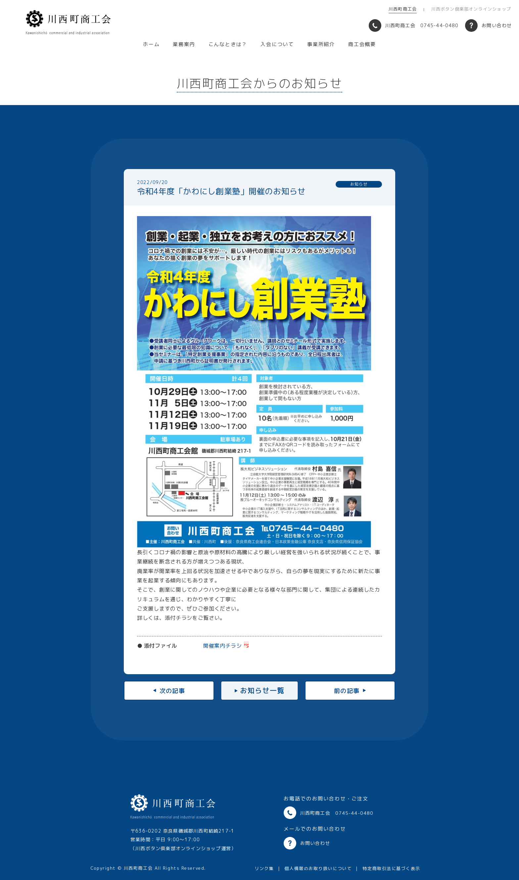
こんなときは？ (228, 44)
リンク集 (264, 868)
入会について (277, 44)
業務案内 (184, 44)
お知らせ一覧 (262, 690)
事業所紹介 (321, 44)
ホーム (151, 44)
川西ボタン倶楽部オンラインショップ (471, 9)
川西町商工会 (403, 9)
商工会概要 (362, 44)
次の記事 (167, 690)
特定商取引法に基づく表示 (391, 868)
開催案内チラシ (222, 645)
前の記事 (352, 690)
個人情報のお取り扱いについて (318, 868)
